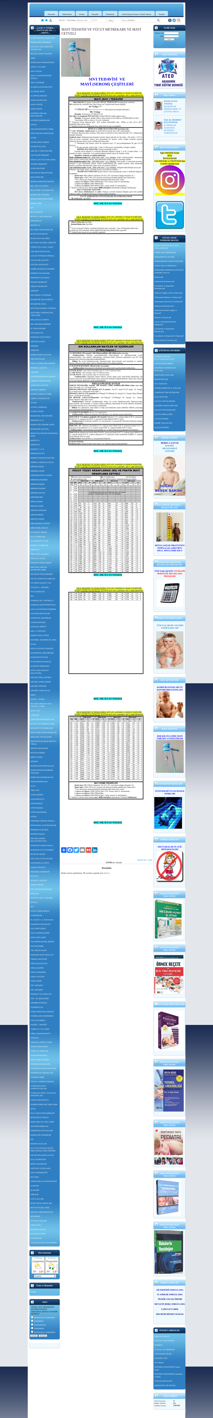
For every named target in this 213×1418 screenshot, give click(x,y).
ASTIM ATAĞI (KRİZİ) (39, 142)
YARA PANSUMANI (38, 1055)
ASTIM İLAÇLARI (38, 146)
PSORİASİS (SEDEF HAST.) (41, 845)
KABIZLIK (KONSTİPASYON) (42, 605)
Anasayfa (51, 14)
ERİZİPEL (34, 346)
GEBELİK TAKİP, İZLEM (40, 381)
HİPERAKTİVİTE (37, 453)
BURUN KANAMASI (39, 234)
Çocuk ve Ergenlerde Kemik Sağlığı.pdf (165, 323)
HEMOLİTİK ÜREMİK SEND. (42, 424)
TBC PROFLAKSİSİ (38, 950)
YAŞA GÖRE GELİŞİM (39, 1060)
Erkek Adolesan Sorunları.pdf (165, 340)
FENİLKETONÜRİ (37, 1234)
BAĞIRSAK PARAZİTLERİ (41, 173)
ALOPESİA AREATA (38, 96)
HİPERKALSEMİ (37, 471)
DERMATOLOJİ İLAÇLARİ (41, 1130)
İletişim (162, 14)
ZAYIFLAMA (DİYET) (39, 1100)
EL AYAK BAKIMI (38, 328)
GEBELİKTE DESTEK (39, 385)
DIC (32, 1139)
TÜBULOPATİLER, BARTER (42, 1012)
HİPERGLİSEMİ (36, 466)
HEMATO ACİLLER (38, 1144)
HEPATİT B (35, 445)
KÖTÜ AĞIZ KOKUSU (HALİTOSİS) (39, 671)
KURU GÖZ (35, 711)
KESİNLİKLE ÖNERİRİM (43, 1318)
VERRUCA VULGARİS (39, 1029)
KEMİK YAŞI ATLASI (163, 423)
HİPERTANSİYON (37, 493)
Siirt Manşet (159, 1362)
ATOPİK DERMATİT (38, 164)
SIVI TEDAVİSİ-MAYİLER (41, 889)
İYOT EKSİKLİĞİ (37, 592)
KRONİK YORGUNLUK (40, 690)
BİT (32, 208)
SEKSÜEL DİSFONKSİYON (41, 1212)
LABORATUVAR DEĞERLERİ (166, 392)
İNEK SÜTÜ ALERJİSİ (39, 554)
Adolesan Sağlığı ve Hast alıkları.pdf (168, 293)
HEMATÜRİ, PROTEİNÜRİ (41, 416)
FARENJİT (34, 350)
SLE (32, 907)
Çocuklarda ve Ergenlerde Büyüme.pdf (164, 330)
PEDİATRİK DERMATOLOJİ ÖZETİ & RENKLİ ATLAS (169, 271)
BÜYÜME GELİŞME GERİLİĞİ (43, 243)
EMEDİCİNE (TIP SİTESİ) (164, 1385)
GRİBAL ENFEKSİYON (40, 398)
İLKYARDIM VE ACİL (39, 541)
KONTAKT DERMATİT (39, 666)
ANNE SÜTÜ (35, 1225)
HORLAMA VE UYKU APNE (42, 1122)
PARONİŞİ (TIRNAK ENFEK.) (42, 821)
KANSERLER (36, 1238)
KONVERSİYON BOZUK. (41, 662)
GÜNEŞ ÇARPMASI (38, 407)
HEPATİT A (35, 440)
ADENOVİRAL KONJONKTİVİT (43, 1181)
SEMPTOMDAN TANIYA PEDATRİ (168, 261)
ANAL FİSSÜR (36, 104)
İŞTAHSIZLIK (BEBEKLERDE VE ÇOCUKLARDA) (172, 109)
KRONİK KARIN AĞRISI (40, 682)
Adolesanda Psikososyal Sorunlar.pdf (168, 301)
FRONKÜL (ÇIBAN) (38, 368)
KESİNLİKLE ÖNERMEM (43, 1332)
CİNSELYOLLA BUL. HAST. (42, 247)
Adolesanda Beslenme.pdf (164, 281)
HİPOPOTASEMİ (37, 519)
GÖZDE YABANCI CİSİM (40, 394)
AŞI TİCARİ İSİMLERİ (39, 155)
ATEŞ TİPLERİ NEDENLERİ (41, 133)
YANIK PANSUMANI (39, 1046)
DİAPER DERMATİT (38, 282)
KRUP (32, 695)
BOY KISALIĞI (36, 212)
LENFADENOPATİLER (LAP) (42, 719)
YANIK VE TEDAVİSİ (39, 1051)
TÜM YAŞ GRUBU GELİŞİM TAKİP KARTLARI (170, 626)
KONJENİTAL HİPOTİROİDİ (42, 653)
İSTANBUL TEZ (160, 1358)
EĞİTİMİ (169, 451)
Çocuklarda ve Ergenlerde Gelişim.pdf (169, 336)
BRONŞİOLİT (36, 221)
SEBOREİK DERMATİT (40, 872)
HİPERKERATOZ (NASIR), (41, 475)
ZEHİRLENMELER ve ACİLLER (167, 388)
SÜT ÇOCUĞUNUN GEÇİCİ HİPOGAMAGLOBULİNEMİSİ (42, 1149)
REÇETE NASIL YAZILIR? (41, 54)
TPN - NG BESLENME (39, 998)
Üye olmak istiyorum (169, 45)
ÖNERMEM (37, 1328)
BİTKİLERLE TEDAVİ (39, 1117)
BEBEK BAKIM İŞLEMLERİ (42, 181)
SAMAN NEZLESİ (37, 867)
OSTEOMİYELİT (37, 799)
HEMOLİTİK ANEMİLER (40, 1135)
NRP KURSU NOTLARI (164, 375)
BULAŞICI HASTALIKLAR (41, 230)
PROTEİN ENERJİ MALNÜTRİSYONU (38, 839)
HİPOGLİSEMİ (36, 502)
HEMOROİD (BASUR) (39, 429)
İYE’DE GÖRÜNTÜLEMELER (42, 579)
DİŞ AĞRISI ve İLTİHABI (40, 295)
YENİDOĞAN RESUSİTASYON (43, 1068)
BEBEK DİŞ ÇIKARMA (39, 195)
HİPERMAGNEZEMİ (38, 480)
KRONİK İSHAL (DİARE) (40, 677)
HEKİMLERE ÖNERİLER (40, 42)
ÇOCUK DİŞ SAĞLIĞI (39, 260)
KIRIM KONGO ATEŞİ (39, 635)
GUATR (33, 403)
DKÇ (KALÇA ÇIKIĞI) (39, 320)
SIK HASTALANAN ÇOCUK (42, 1155)
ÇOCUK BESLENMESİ (163, 363)
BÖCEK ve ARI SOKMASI (41, 216)
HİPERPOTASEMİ (37, 488)
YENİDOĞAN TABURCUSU (41, 1073)
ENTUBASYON (36, 333)
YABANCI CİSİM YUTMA (41, 1042)
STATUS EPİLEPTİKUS (39, 911)
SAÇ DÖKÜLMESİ (38, 928)
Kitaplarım (110, 14)
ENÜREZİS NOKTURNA (40, 337)
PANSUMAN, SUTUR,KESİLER (43, 825)
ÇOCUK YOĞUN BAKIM (164, 401)
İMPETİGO (35, 550)
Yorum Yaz (141, 860)
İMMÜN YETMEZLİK (39, 545)
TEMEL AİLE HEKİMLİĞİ (165, 252)
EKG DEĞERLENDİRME (40, 324)
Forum (81, 14)
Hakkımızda (67, 14)
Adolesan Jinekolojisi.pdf (164, 306)
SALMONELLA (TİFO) (39, 863)
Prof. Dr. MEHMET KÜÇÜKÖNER (172, 121)
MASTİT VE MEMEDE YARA (42, 724)
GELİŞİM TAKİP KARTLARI (166, 406)
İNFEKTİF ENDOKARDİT (41, 563)
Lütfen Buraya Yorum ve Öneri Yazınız (136, 14)
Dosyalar (95, 14)
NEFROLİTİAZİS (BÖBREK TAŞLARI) (41, 771)
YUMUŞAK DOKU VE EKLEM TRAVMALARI (43, 1094)
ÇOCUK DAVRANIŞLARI (164, 410)
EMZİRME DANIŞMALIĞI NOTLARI (165, 369)
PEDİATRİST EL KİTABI (164, 257)
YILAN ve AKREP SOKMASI (42, 1081)
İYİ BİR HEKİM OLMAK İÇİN (42, 38)
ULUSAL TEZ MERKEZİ (164, 1349)
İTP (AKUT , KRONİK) (39, 587)
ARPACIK (34, 1194)
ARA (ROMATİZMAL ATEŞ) (41, 129)
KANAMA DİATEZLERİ (40, 613)
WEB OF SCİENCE (162, 1336)
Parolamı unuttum (170, 43)
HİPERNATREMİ (37, 484)
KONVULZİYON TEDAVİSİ (41, 648)
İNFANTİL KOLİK (37, 558)
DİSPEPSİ (34, 291)
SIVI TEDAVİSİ (160, 384)
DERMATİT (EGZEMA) (39, 278)
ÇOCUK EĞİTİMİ (161, 427)
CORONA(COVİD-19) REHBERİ (43, 1243)
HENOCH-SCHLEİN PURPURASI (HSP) (44, 434)
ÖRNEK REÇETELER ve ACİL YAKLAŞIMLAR (166, 246)
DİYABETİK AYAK (38, 304)
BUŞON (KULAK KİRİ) (39, 238)
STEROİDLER (36, 915)
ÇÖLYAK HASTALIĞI (39, 264)
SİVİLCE (34, 902)
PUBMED (158, 1345)
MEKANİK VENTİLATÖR (41, 737)
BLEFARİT (34, 1190)
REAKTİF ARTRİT (38, 854)
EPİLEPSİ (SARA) (37, 341)
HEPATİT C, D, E (37, 449)
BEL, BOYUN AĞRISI (39, 186)
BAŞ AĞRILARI (36, 177)
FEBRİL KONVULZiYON (40, 355)
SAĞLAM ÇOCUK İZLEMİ (41, 859)
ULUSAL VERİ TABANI (164, 1341)
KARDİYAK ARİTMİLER (40, 618)
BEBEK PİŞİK (36, 203)
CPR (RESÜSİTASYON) (40, 251)
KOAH (33, 644)
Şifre (162, 36)
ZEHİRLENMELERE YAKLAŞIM (43, 1104)
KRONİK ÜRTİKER (38, 686)
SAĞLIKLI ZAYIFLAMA (40, 1168)
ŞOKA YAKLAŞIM (38, 937)
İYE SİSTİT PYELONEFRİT (41, 574)
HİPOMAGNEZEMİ (38, 510)
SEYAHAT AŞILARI (38, 1221)
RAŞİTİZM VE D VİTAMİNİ (41, 850)
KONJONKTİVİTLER (39, 657)
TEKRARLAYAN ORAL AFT (42, 955)
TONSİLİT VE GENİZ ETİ (40, 994)
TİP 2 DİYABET (36, 990)
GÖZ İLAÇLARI (37, 1199)
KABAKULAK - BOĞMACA (42, 600)
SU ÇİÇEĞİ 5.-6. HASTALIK (41, 920)
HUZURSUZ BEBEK (38, 532)
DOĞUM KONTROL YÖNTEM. (43, 308)
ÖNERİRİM (37, 1321)
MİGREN (34, 761)
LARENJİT (34, 715)
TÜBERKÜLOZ (36, 1007)
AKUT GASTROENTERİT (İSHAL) (41, 76)
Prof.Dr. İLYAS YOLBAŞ (170, 102)
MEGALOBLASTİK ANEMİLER (43, 732)
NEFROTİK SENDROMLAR (41, 777)
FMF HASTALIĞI (37, 359)
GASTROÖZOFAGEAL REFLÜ (42, 376)
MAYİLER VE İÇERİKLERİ (41, 728)
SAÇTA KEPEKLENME (39, 933)
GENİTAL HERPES (38, 390)
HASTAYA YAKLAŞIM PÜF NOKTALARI (41, 48)
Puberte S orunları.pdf (162, 317)
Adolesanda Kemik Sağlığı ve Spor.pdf (165, 311)
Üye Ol (62, 20)
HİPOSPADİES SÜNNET (40, 523)
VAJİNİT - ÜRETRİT (38, 1025)
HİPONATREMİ (36, 515)
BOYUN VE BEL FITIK (39, 1208)
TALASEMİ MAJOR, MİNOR (42, 942)
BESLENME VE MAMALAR (42, 190)
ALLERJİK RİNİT (37, 91)
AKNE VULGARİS (38, 67)
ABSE (32, 58)
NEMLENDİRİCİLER (39, 781)
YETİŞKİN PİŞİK (37, 1077)
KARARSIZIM (38, 1325)
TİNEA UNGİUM (37, 977)
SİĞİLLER (34, 894)
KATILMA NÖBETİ (38, 627)
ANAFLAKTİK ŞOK (38, 100)
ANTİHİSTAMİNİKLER (40, 120)
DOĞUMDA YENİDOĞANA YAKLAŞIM (41, 314)
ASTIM (33, 138)
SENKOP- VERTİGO (38, 880)
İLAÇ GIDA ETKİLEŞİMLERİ (42, 1113)
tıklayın (106, 873)
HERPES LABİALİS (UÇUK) (42, 462)
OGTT (32, 786)
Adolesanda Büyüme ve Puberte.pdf (168, 297)
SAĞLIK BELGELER (162, 1354)
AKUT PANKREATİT (39, 1173)
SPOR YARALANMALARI (41, 1203)
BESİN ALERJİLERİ (38, 1164)
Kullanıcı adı (159, 33)
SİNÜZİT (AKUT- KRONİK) (41, 898)
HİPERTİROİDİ (36, 497)
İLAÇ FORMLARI (37, 537)
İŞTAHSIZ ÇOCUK (38, 1229)
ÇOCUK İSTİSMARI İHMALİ (42, 256)
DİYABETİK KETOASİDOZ (41, 299)
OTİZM (33, 817)
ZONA (33, 1109)
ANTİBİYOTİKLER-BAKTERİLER (38, 114)
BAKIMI (169, 445)
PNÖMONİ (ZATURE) (39, 830)
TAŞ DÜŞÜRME (36, 946)
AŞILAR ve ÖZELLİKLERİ (41, 151)
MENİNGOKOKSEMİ (39, 748)
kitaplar (33, 1292)
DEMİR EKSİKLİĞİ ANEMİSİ (42, 269)
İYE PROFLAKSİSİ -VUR (40, 583)
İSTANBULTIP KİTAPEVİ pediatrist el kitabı (168, 1375)
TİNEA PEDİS (36, 981)
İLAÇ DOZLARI (161, 397)
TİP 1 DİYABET (36, 985)
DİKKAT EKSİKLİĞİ (38, 286)
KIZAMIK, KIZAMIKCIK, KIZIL (43, 640)
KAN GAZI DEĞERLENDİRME (43, 609)
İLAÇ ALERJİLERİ (38, 1159)
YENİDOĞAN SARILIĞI (40, 1064)
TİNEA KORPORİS (38, 972)
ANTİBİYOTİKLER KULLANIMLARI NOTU (164, 357)
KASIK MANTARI (37, 622)
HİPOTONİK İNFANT (39, 528)
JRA (32, 596)
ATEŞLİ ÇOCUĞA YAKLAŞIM (42, 160)
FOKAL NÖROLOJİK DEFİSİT (42, 363)
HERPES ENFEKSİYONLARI (42, 458)
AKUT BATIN (36, 71)
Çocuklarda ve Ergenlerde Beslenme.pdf (164, 287)
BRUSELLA (35, 225)
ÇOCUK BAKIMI (161, 419)
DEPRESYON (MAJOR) (40, 273)
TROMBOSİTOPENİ (38, 1003)
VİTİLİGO (34, 1038)
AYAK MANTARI (37, 168)
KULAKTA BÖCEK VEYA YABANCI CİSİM (41, 705)
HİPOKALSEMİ (36, 506)
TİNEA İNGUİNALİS (38, 963)
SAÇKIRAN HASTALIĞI (40, 924)
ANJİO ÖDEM (36, 109)
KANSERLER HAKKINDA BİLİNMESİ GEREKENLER (170, 129)
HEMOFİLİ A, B (36, 420)
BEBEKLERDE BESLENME (41, 199)
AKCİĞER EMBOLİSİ (39, 1126)
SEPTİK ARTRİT (37, 885)
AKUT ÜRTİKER (37, 82)
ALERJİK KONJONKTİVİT (41, 87)
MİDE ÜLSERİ (36, 757)
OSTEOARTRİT (36, 795)
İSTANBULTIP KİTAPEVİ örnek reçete (167, 1368)
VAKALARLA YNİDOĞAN (165, 266)
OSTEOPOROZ (36, 803)
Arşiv (150, 860)
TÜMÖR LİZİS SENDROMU (41, 1016)
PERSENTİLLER (161, 379)
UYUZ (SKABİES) (37, 1020)
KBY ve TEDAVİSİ (38, 631)
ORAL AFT (34, 790)
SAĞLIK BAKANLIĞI (163, 1381)
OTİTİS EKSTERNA (38, 812)
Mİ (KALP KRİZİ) (37, 753)
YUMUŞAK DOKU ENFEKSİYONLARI (38, 1087)
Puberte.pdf (158, 277)
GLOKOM (34, 1186)
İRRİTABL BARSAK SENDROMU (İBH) (38, 568)
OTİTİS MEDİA (36, 808)
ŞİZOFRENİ (35, 1216)
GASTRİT (34, 372)
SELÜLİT (34, 876)
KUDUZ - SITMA (37, 699)
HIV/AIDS (34, 1177)
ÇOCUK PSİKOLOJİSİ (163, 414)
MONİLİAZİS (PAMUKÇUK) (42, 766)
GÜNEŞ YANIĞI (37, 411)
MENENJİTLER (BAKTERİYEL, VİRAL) (43, 742)
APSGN (33, 125)
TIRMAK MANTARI (38, 959)
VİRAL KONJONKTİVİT (40, 1033)
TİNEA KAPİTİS (37, 968)
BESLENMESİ (169, 448)
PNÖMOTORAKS (37, 834)
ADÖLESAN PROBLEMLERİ (42, 62)
